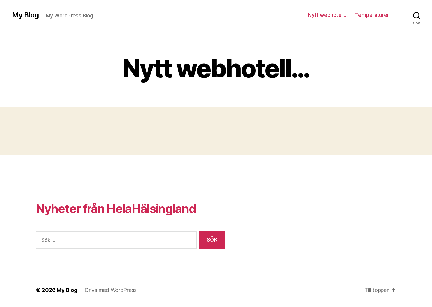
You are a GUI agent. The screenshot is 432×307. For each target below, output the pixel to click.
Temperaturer (372, 15)
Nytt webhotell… (328, 15)
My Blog (25, 15)
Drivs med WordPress (111, 290)
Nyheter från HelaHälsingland (116, 208)
